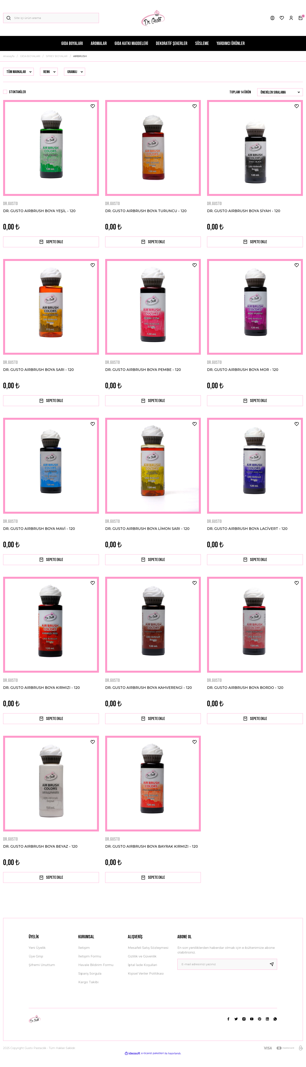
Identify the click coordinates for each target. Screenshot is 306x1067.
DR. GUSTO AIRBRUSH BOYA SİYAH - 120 (243, 211)
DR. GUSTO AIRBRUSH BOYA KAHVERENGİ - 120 (148, 694)
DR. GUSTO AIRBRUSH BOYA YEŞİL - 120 (39, 211)
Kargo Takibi (88, 993)
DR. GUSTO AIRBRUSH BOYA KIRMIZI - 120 (41, 694)
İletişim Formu (89, 967)
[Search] (51, 18)
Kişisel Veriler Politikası (146, 984)
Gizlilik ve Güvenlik (142, 967)
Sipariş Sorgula (89, 984)
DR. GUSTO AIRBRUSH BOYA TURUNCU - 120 (146, 211)
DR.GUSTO (10, 203)
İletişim (84, 958)
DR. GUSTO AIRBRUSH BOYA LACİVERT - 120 (247, 533)
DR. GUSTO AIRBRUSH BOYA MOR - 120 (242, 372)
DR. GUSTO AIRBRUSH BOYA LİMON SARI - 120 (147, 533)
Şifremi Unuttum (42, 976)
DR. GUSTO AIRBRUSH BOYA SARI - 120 (38, 372)
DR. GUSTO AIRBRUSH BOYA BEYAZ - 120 (40, 855)
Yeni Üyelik (37, 958)
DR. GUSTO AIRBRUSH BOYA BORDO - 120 (245, 694)
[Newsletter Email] (227, 975)
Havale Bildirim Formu (95, 976)
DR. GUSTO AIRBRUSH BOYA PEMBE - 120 (143, 372)
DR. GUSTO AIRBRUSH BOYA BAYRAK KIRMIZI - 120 (151, 855)
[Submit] (273, 975)
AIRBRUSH (80, 56)
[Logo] (153, 18)
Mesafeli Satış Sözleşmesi (148, 958)
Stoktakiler (17, 92)
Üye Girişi (36, 967)
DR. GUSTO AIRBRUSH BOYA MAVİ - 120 (39, 533)
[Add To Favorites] (92, 106)
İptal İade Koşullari (142, 976)
